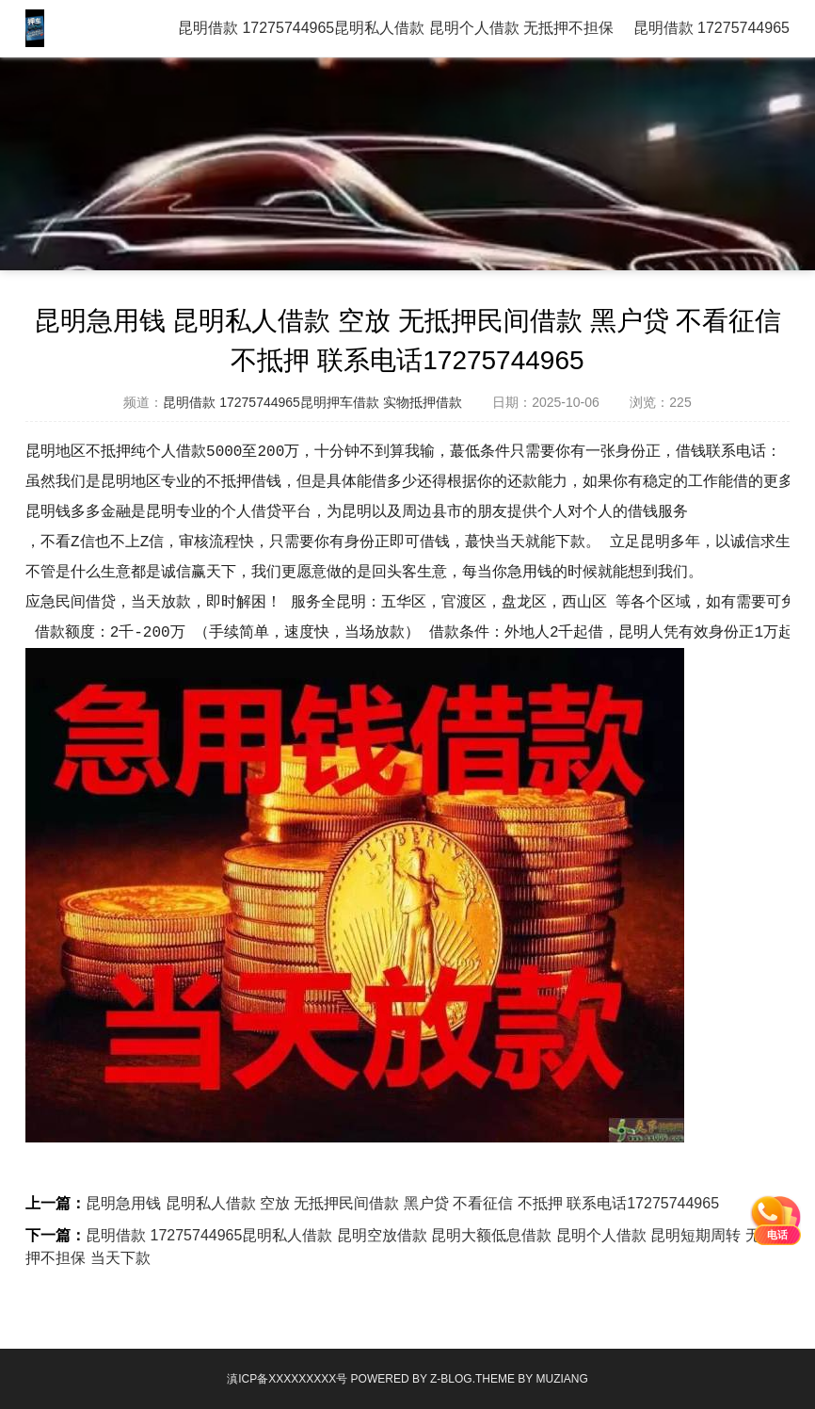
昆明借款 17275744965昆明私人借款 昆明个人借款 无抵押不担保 (396, 28)
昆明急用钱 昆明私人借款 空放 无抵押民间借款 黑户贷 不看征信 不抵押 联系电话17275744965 (402, 1203)
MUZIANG (561, 1378)
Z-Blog (451, 1378)
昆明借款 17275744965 (711, 28)
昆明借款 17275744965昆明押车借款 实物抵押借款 (312, 402)
